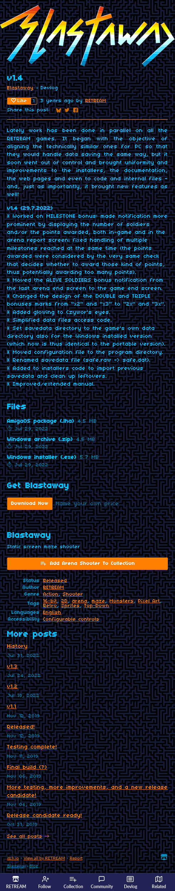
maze (98, 601)
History (17, 646)
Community (102, 882)
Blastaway (20, 88)
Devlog (130, 882)
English (52, 612)
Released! (21, 727)
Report (76, 858)
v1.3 (12, 667)
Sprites (70, 606)
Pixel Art (149, 601)
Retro (50, 606)
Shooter (73, 594)
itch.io (13, 858)
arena (80, 601)
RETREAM (95, 101)
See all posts (24, 836)
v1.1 (11, 707)
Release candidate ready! (44, 816)
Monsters (122, 601)
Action (51, 594)
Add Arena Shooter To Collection (87, 563)
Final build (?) (27, 767)
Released (55, 581)
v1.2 (12, 687)
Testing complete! (32, 747)
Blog (33, 866)
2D (64, 601)
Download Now (30, 503)
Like (19, 101)
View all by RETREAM (44, 858)
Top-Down (96, 606)
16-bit (50, 601)
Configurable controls (71, 619)
